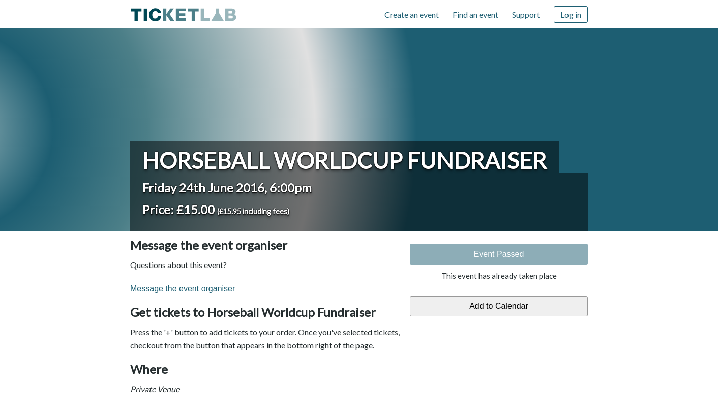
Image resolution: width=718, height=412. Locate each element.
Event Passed (499, 254)
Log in (570, 14)
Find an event (475, 14)
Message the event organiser (182, 288)
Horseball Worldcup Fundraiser (344, 160)
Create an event (411, 14)
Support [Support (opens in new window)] (526, 14)
